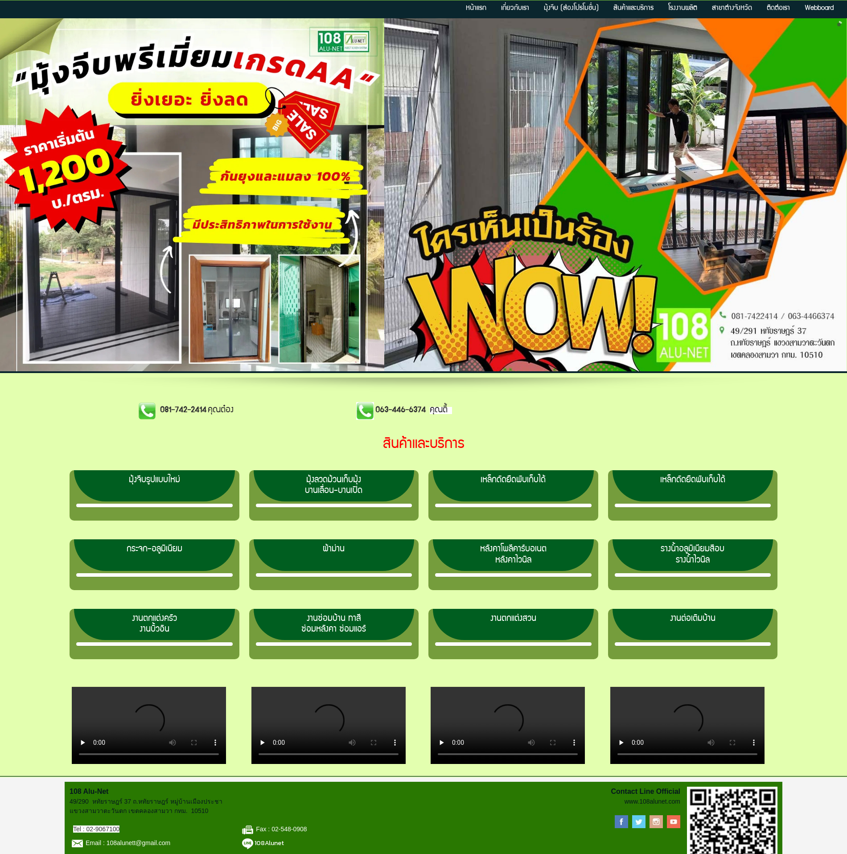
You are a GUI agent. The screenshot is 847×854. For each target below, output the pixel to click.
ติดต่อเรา (778, 8)
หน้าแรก (476, 8)
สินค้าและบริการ (633, 8)
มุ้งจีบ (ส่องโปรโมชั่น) (571, 8)
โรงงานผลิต (682, 8)
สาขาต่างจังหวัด (732, 8)
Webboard (819, 8)
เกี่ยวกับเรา (515, 8)
